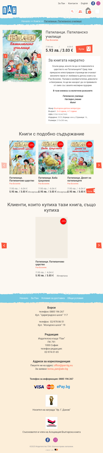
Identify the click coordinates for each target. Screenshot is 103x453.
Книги (37, 21)
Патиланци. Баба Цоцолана (47, 179)
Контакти (73, 3)
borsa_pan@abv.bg (58, 368)
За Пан (61, 3)
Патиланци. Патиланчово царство (21, 179)
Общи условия (75, 298)
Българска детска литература (67, 108)
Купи (81, 49)
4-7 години (72, 111)
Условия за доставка (53, 298)
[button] (39, 56)
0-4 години (61, 111)
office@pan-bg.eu (63, 365)
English (84, 3)
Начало (25, 21)
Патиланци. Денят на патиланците (79, 179)
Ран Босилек (52, 40)
